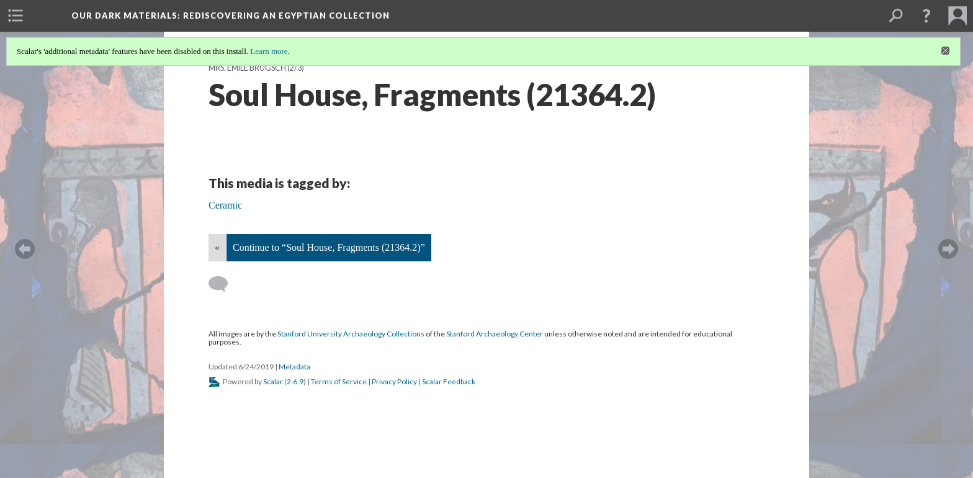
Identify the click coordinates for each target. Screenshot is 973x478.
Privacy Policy (394, 381)
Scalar (273, 381)
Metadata (294, 366)
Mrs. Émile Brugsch (247, 68)
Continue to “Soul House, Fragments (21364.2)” (329, 247)
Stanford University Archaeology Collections (350, 333)
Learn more (268, 51)
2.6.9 (295, 381)
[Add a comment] (223, 284)
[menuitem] (15, 15)
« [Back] (217, 247)
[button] (926, 15)
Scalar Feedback (448, 381)
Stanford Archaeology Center (494, 333)
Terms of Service (339, 381)
